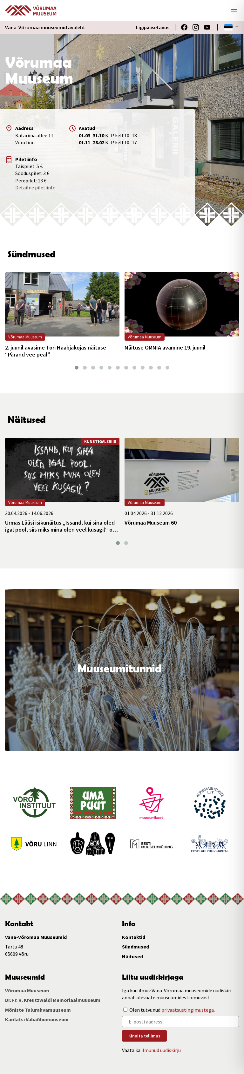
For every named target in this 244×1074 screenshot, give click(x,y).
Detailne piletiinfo (35, 187)
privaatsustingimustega (187, 1010)
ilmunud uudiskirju (161, 1050)
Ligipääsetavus (152, 27)
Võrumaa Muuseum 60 (151, 522)
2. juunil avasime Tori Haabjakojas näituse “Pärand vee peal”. (55, 351)
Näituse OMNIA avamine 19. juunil (165, 347)
